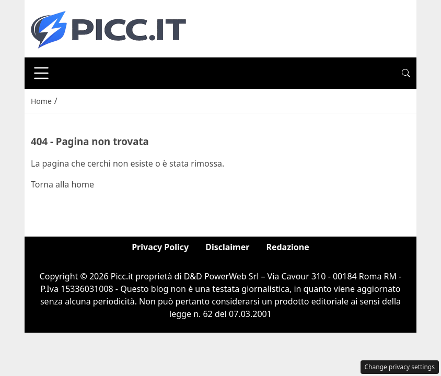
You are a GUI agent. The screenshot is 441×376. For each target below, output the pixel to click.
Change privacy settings (400, 366)
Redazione (287, 247)
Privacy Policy (160, 247)
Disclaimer (227, 247)
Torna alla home (62, 184)
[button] (406, 73)
